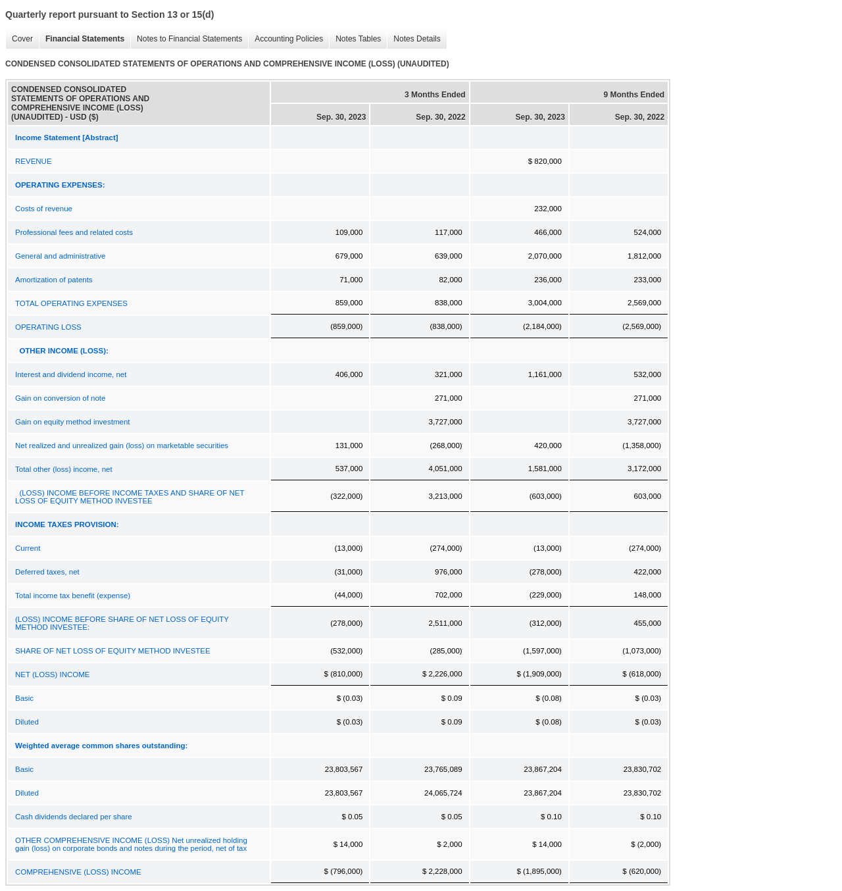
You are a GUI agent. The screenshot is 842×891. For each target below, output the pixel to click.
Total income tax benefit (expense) (72, 595)
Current (27, 548)
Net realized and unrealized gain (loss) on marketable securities (121, 445)
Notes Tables (355, 39)
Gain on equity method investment (72, 422)
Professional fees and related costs (74, 232)
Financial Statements (81, 39)
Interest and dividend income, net (70, 374)
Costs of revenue (43, 209)
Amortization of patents (54, 280)
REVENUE (33, 161)
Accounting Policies (285, 39)
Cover (19, 39)
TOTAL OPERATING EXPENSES (71, 303)
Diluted (27, 722)
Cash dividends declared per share (73, 817)
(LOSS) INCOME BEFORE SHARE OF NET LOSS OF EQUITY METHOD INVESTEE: (122, 623)
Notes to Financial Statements (186, 39)
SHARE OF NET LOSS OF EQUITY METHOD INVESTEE (112, 651)
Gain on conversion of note (60, 398)
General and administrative (60, 256)
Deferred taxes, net (47, 572)
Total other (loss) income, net (63, 469)
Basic (24, 698)
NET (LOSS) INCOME (52, 674)
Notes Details (413, 39)
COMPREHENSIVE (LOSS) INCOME (78, 872)
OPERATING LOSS (48, 327)
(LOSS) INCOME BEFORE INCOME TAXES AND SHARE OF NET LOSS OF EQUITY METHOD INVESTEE (129, 497)
